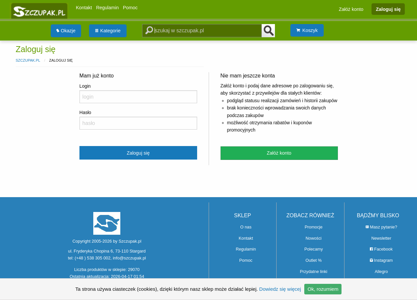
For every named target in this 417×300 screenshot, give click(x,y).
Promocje (313, 227)
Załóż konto (351, 9)
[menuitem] (66, 30)
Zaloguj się (388, 9)
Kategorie (108, 30)
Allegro (381, 271)
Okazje (65, 30)
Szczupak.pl (28, 60)
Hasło (138, 120)
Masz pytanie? (381, 227)
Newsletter (381, 238)
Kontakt (84, 7)
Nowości (313, 238)
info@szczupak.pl (129, 257)
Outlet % (314, 260)
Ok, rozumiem (323, 289)
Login (138, 93)
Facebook (381, 249)
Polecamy (313, 249)
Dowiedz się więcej (280, 289)
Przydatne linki (313, 271)
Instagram (381, 260)
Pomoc (130, 7)
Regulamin (107, 7)
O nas (246, 227)
